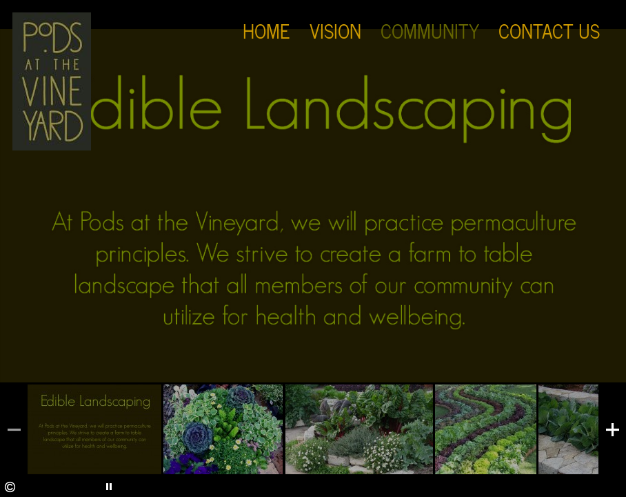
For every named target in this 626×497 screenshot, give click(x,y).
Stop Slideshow (67, 486)
